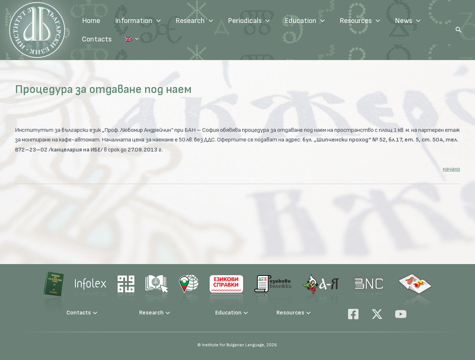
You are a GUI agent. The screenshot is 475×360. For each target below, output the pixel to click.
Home (91, 20)
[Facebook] (353, 314)
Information (138, 20)
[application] (157, 20)
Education (305, 20)
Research (194, 20)
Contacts (97, 39)
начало (451, 169)
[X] (377, 314)
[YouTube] (401, 314)
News (407, 20)
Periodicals (249, 20)
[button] (458, 30)
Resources (360, 20)
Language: (126, 39)
